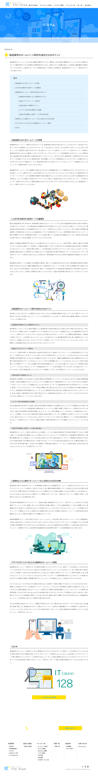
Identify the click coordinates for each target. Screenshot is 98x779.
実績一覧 (57, 746)
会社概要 (68, 746)
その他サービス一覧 (43, 760)
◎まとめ (17, 127)
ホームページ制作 (43, 746)
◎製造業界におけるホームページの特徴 (26, 83)
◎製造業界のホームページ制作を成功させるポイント (30, 92)
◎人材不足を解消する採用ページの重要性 (27, 88)
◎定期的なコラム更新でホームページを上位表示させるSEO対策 (34, 119)
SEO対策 (40, 755)
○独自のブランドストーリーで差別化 (29, 101)
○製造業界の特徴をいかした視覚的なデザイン (32, 97)
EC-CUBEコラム (13, 755)
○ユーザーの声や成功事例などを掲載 (30, 110)
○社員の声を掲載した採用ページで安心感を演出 (33, 114)
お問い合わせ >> (70, 728)
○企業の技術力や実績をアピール (28, 105)
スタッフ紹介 (69, 748)
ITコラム (11, 751)
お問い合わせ (82, 743)
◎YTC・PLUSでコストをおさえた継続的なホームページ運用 (32, 123)
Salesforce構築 (42, 751)
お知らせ (11, 746)
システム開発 (41, 753)
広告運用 (40, 757)
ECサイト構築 (41, 748)
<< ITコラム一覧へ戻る (49, 697)
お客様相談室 (13, 748)
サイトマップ (82, 746)
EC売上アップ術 (13, 753)
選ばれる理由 (28, 746)
